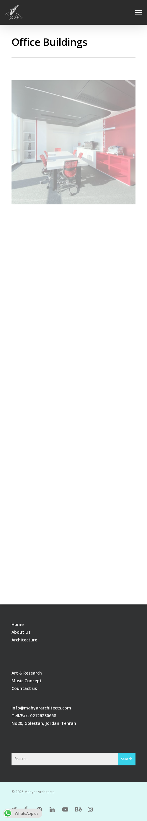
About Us (21, 632)
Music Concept (27, 680)
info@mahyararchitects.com (41, 708)
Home (18, 624)
